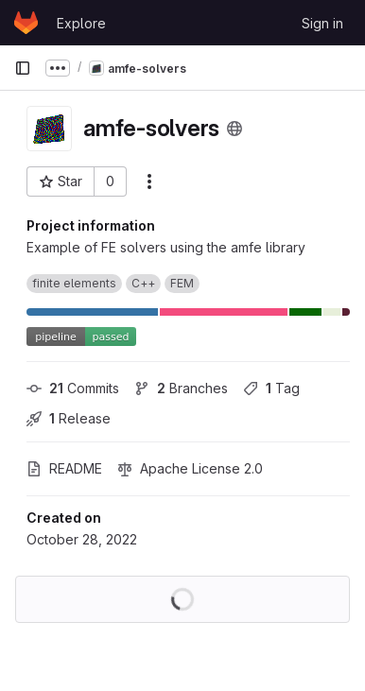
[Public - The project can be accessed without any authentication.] (234, 128)
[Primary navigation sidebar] (23, 68)
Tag (271, 388)
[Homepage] (26, 23)
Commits (72, 388)
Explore (81, 23)
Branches (181, 388)
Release (68, 418)
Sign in (322, 23)
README (64, 468)
